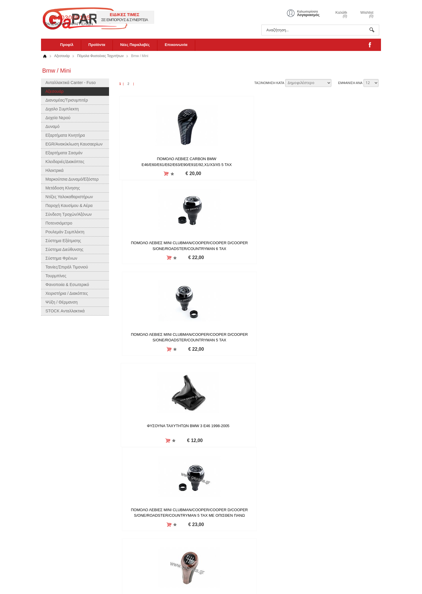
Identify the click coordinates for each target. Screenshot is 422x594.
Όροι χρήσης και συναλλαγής (138, 545)
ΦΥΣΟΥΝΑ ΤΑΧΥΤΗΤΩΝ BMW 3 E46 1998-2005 (161, 253)
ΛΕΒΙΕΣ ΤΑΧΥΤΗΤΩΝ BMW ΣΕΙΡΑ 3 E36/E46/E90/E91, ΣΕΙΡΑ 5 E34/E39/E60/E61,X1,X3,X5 (336, 259)
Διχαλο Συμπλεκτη (62, 109)
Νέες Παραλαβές (135, 44)
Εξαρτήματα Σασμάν (63, 152)
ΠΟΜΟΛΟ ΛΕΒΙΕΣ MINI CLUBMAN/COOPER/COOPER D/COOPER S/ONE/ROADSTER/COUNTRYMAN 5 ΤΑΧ (335, 164)
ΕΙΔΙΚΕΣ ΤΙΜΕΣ (225, 14)
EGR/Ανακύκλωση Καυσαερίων (74, 144)
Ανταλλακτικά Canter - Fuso (70, 82)
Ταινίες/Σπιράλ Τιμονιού (66, 267)
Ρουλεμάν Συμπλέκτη (64, 232)
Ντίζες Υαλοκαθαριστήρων (69, 196)
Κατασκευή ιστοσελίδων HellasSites (359, 581)
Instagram (191, 520)
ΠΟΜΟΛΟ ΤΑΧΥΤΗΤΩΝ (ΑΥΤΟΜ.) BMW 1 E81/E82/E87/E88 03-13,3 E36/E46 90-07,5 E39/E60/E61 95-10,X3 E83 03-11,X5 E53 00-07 (336, 354)
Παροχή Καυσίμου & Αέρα (69, 205)
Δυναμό (52, 126)
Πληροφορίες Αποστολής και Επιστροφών (137, 529)
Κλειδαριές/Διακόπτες (64, 161)
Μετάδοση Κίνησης (62, 188)
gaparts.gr (93, 18)
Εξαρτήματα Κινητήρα (65, 135)
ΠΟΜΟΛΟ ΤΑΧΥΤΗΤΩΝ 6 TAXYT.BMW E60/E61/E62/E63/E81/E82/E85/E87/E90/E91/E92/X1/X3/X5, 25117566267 (171, 448)
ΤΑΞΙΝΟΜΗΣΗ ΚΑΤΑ (269, 83)
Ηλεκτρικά (54, 170)
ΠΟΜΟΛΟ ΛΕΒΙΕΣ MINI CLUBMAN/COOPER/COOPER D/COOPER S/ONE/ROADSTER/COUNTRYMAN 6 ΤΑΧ (248, 164)
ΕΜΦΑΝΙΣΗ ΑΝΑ (350, 83)
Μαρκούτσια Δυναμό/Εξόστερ (72, 179)
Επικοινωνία (176, 44)
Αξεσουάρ (62, 56)
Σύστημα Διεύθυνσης (64, 249)
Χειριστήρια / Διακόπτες (66, 293)
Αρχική (44, 56)
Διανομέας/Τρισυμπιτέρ (66, 100)
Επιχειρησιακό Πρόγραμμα (136, 565)
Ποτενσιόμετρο (58, 223)
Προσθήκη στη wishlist (146, 173)
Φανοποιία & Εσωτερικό (67, 284)
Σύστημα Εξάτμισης (63, 240)
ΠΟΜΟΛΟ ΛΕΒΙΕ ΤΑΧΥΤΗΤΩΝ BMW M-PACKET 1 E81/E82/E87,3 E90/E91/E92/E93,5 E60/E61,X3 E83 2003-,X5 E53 (161, 354)
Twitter (188, 533)
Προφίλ (67, 44)
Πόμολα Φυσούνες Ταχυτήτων (100, 56)
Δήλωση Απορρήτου (130, 538)
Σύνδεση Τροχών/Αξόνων (68, 214)
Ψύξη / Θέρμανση (61, 302)
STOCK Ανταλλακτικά (65, 311)
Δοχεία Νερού (57, 117)
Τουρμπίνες (55, 275)
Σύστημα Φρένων (61, 258)
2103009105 (172, 17)
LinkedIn (190, 540)
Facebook (191, 526)
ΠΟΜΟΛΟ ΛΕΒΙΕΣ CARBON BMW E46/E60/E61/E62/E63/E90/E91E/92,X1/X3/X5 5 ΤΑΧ (161, 164)
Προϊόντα (97, 44)
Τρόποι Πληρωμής (129, 552)
